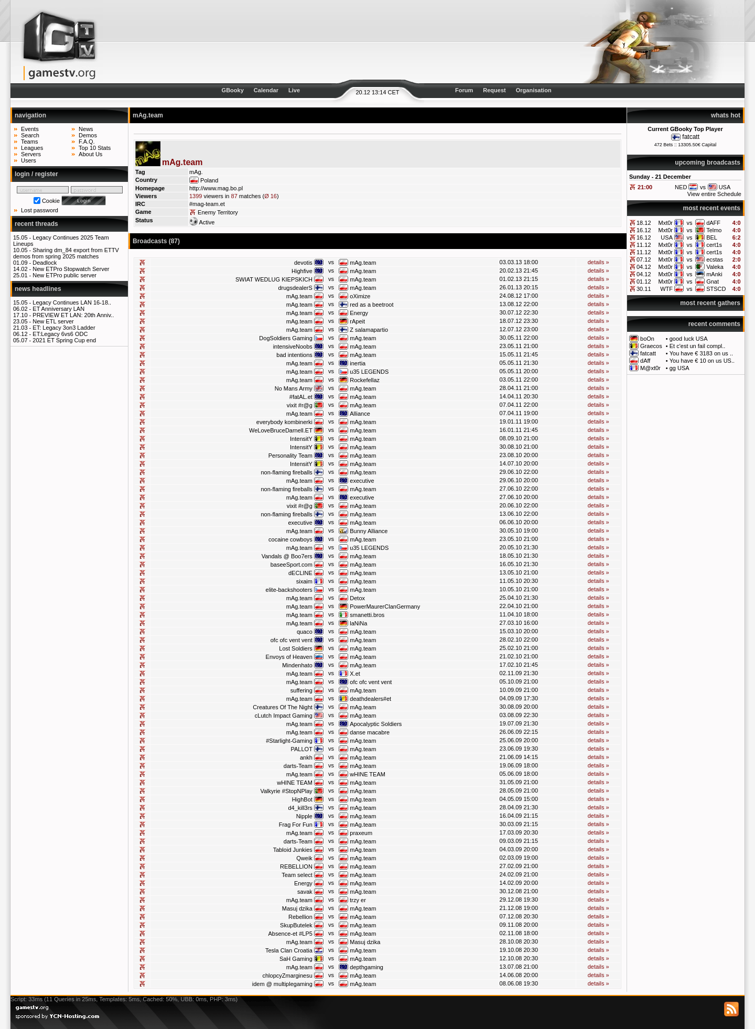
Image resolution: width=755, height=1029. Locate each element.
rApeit (357, 321)
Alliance (360, 413)
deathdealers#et (370, 699)
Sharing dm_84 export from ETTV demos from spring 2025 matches (66, 253)
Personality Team (290, 455)
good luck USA (689, 338)
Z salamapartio (369, 330)
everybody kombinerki (284, 422)
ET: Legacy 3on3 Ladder (64, 327)
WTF (666, 289)
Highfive (302, 271)
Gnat (712, 281)
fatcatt (690, 136)
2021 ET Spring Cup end (64, 340)
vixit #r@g (299, 405)
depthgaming (366, 967)
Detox (357, 598)
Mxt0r (665, 223)
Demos (88, 135)
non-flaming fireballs (286, 472)
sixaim (304, 581)
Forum (464, 90)
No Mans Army (293, 388)
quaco (304, 632)
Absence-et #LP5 (290, 933)
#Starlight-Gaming (289, 741)
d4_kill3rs (300, 808)
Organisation (534, 90)
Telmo (713, 230)
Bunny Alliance (368, 531)
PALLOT (301, 749)
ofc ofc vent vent (291, 640)
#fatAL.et (300, 397)
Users (28, 160)
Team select (297, 875)
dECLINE (300, 573)
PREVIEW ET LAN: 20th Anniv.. (73, 315)
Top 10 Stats (95, 148)
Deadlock (45, 262)
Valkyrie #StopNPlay (286, 791)
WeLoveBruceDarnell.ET (280, 430)
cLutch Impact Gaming (283, 715)
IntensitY (301, 439)
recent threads (36, 224)
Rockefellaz (365, 380)
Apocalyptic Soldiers (376, 724)
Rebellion (300, 917)
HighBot (302, 799)
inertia (357, 363)
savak (304, 892)
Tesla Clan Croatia (288, 950)
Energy (359, 313)
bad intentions (294, 355)
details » (598, 262)
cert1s (714, 245)
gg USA (679, 368)
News (86, 129)
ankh (306, 757)
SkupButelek (296, 925)
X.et (355, 673)
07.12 (644, 259)
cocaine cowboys (290, 539)
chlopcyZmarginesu (287, 975)
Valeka (715, 267)
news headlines (38, 289)
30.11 (644, 289)
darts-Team (298, 766)
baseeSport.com (291, 564)
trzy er (358, 900)
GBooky (233, 90)
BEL (711, 237)
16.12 (644, 230)
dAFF (713, 223)
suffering (301, 690)
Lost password (39, 210)
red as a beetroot (371, 304)
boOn (647, 338)
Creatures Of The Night (282, 707)
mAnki (714, 274)
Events (30, 129)
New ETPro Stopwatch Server (71, 269)
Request (494, 90)
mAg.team (363, 262)
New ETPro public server (64, 275)
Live (294, 90)
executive (362, 481)
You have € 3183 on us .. (701, 353)
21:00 (645, 187)
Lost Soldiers (295, 648)
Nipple (304, 816)
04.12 (644, 267)
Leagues (32, 148)
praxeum (361, 833)
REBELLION (296, 866)
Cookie (51, 201)
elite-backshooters (289, 590)
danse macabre (370, 732)
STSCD (716, 289)
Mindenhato (297, 665)
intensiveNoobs (292, 346)
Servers (31, 154)
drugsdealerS (295, 288)
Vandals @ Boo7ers (287, 556)
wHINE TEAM (367, 774)
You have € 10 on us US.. (702, 361)
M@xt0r (650, 368)
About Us (90, 154)
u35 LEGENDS (369, 372)
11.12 (644, 245)
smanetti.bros (367, 615)
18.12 (644, 223)
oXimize (360, 296)
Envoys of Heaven (289, 657)
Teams (29, 141)
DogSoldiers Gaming (285, 338)
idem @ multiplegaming (282, 984)
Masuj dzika (297, 908)
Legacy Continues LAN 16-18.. (72, 302)
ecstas (714, 259)
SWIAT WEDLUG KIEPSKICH (273, 279)
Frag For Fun (295, 824)
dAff (645, 361)
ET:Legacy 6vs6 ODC (60, 334)
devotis (303, 262)
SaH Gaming (295, 959)
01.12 (644, 281)
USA (667, 237)
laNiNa (358, 623)
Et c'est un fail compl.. (698, 346)
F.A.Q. (87, 141)
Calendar (266, 90)
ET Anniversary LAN (58, 309)
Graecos (651, 346)
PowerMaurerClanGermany (385, 606)
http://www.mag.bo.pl (216, 188)
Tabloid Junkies (292, 850)
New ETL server (53, 321)
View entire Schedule (714, 194)
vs (690, 223)
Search (30, 135)
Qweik (304, 858)
